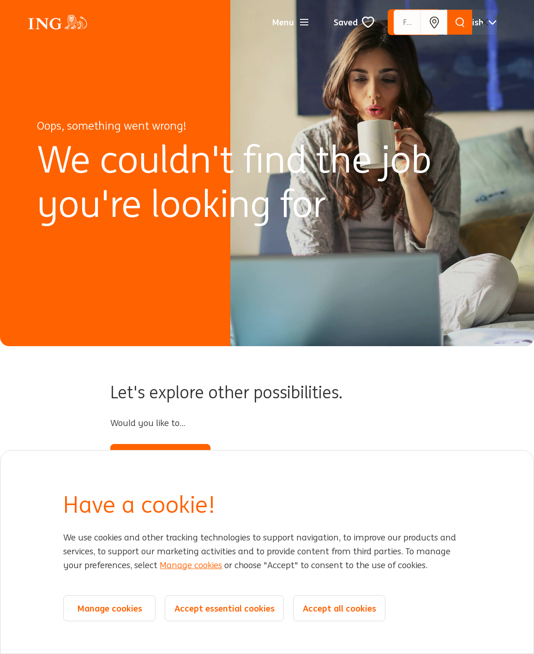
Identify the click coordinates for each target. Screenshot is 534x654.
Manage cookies (191, 566)
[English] (475, 22)
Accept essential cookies (224, 608)
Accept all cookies (339, 608)
